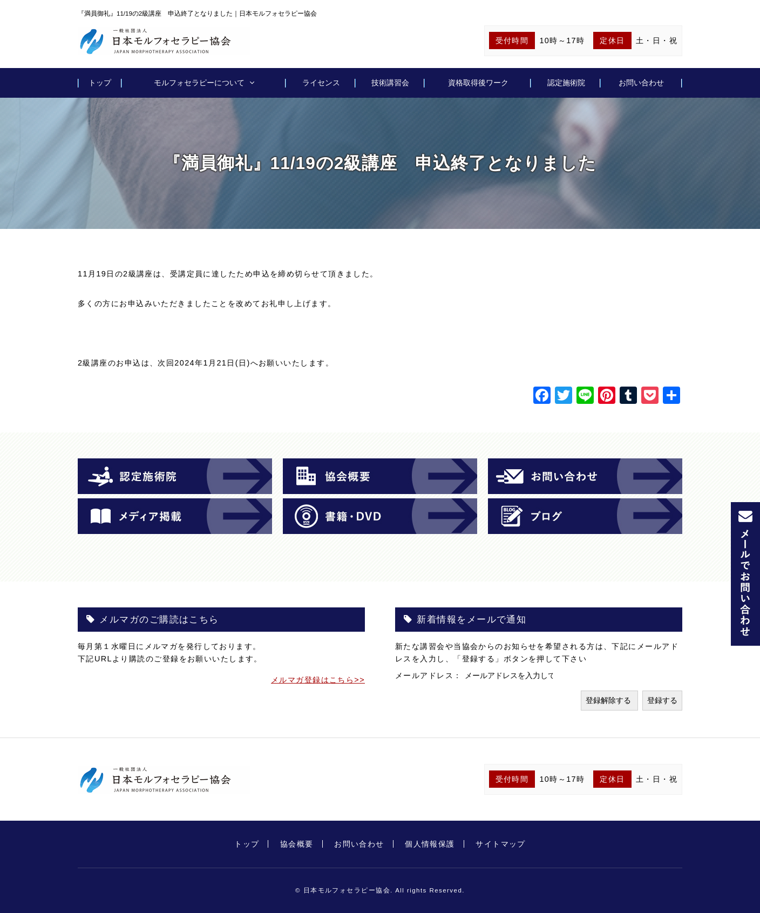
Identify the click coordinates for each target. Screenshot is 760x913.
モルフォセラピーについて (199, 82)
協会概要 (297, 844)
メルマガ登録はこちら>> (318, 679)
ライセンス (321, 82)
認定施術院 (566, 82)
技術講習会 (390, 82)
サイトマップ (501, 844)
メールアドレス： (430, 675)
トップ (100, 82)
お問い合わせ (641, 82)
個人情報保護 (430, 844)
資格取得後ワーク (478, 82)
